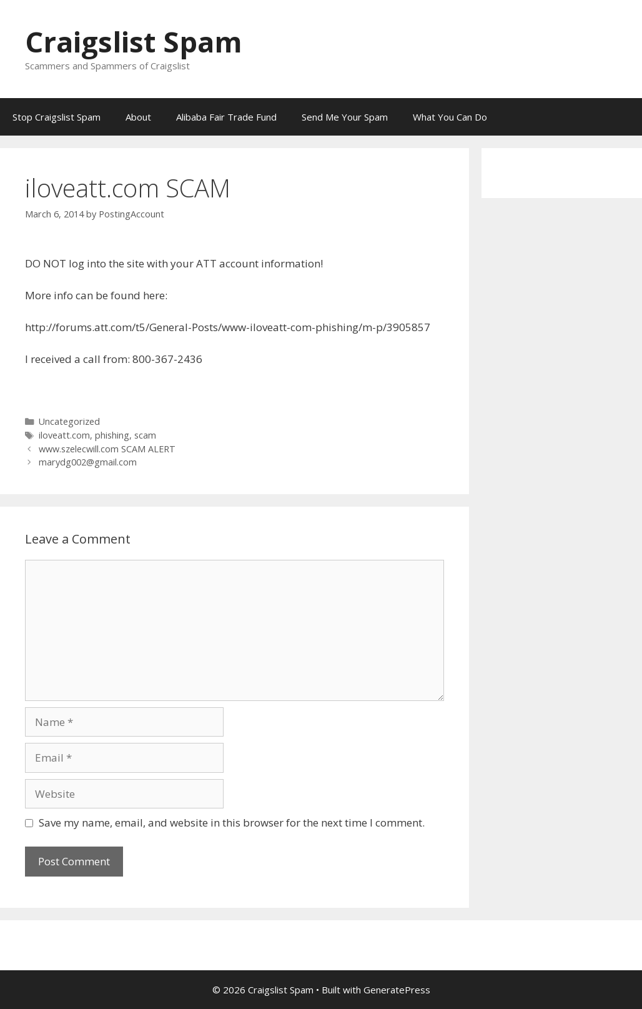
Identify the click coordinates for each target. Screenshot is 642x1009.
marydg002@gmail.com (88, 462)
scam (145, 435)
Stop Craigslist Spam (56, 117)
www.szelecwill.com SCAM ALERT (107, 449)
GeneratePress (396, 989)
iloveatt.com (64, 435)
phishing (112, 435)
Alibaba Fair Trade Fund (226, 117)
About (138, 117)
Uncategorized (69, 421)
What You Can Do (450, 117)
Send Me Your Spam (345, 117)
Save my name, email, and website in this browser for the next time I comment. (232, 822)
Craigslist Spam (133, 41)
